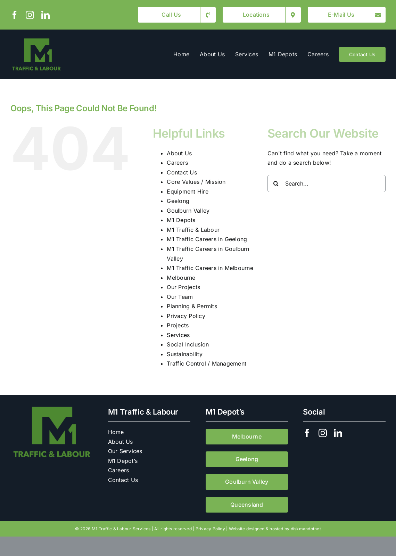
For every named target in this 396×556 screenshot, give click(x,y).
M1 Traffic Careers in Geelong (207, 239)
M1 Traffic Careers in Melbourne (210, 267)
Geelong (178, 200)
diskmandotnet (306, 528)
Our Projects (183, 287)
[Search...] (326, 183)
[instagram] (30, 15)
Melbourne (181, 277)
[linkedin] (45, 15)
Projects (178, 325)
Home (116, 431)
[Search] (276, 183)
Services (178, 335)
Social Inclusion (188, 344)
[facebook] (14, 15)
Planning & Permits (192, 306)
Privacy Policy (186, 315)
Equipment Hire (187, 191)
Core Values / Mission (196, 181)
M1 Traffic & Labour (193, 229)
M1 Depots (181, 219)
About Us (179, 153)
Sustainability (184, 354)
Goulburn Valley (188, 210)
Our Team (180, 296)
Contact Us (182, 172)
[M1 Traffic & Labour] (36, 39)
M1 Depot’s (123, 460)
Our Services (125, 451)
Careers (177, 162)
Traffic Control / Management (206, 363)
